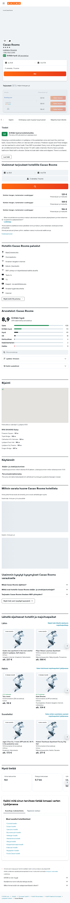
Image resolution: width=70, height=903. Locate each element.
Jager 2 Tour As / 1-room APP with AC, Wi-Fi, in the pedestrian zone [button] (18, 743)
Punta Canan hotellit (13, 853)
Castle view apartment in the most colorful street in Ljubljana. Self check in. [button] (17, 652)
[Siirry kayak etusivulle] (14, 3)
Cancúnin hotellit (12, 829)
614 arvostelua (23, 56)
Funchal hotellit (12, 823)
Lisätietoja (7, 222)
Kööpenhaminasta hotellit (15, 844)
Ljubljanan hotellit (7, 898)
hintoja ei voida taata (52, 871)
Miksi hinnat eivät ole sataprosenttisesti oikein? (36, 885)
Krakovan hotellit (12, 847)
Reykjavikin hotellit (13, 850)
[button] (3, 3)
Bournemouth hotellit (14, 832)
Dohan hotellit (11, 826)
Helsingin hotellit (12, 835)
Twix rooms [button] (6, 696)
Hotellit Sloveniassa (37, 896)
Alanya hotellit (11, 841)
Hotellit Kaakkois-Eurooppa (53, 896)
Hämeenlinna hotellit (13, 838)
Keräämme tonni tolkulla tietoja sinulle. (36, 881)
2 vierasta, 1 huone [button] (12, 68)
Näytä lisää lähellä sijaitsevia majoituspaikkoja (58, 624)
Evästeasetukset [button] (7, 234)
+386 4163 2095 (9, 53)
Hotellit (14, 896)
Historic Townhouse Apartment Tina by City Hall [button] (51, 743)
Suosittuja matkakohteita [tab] (14, 811)
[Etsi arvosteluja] (36, 352)
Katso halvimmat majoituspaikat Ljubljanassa (52, 668)
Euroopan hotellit (24, 896)
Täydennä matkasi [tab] (33, 811)
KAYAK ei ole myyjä (36, 877)
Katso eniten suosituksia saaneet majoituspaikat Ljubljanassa (56, 715)
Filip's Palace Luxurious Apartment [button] (48, 651)
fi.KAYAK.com (5, 896)
